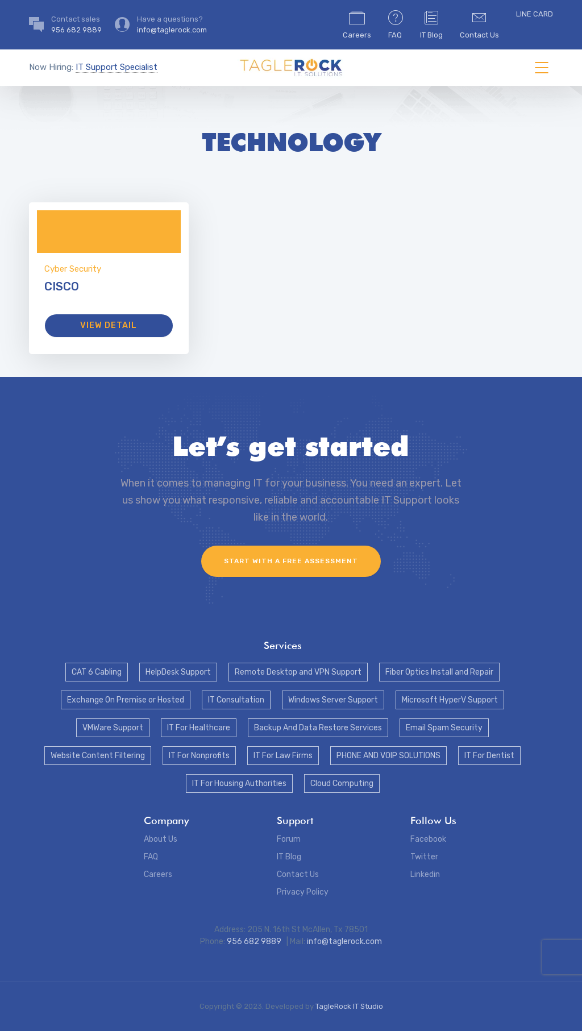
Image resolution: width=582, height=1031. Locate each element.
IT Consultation (236, 700)
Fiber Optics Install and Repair (439, 672)
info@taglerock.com (344, 941)
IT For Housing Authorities (239, 783)
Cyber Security (72, 269)
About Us (160, 839)
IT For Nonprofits (199, 755)
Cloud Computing (341, 783)
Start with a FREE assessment (291, 561)
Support (295, 820)
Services (283, 645)
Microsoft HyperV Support (450, 700)
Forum (289, 839)
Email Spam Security (444, 728)
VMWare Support (112, 728)
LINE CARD (534, 14)
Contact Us (479, 24)
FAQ (395, 24)
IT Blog (431, 24)
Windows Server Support (333, 700)
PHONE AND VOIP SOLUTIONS (388, 755)
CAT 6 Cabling (97, 672)
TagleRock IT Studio (349, 1006)
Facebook (428, 839)
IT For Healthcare (198, 728)
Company (166, 820)
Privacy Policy (303, 892)
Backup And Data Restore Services (318, 728)
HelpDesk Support (178, 672)
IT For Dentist (489, 755)
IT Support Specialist (116, 67)
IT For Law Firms (283, 755)
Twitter (424, 857)
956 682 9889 (255, 941)
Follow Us (433, 820)
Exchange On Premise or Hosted (125, 700)
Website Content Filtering (98, 755)
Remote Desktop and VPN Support (298, 672)
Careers (357, 24)
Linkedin (425, 874)
